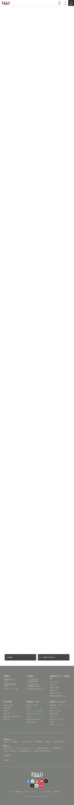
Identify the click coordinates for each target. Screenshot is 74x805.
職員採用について (64, 790)
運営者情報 (14, 790)
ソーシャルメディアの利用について (49, 790)
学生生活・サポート (34, 701)
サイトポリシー (35, 790)
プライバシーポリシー (24, 790)
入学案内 (30, 676)
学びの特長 (8, 701)
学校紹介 (7, 676)
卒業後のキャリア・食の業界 (59, 677)
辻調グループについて (58, 701)
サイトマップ (7, 790)
